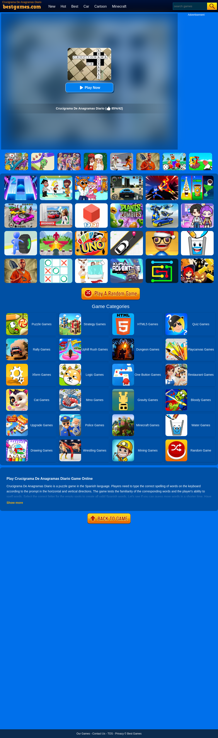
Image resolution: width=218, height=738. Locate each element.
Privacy (119, 733)
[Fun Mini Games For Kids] (91, 177)
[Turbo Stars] (20, 232)
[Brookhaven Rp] (56, 204)
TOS (110, 733)
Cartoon (100, 6)
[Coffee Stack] (197, 177)
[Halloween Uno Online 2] (91, 232)
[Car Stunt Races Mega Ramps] (20, 204)
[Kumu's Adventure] (126, 260)
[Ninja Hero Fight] (162, 177)
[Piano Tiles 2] (20, 177)
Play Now (89, 87)
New (51, 6)
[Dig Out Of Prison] (20, 260)
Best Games (134, 733)
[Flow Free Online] (162, 260)
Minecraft (119, 6)
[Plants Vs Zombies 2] (126, 204)
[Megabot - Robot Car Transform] (162, 204)
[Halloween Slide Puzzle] (197, 260)
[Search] (190, 6)
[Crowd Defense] (56, 232)
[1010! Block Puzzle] (91, 204)
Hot (63, 6)
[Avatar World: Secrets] (197, 204)
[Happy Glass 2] (197, 232)
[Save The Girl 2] (56, 177)
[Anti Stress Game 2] (162, 232)
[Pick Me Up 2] (126, 232)
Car (86, 6)
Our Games (83, 733)
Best (74, 6)
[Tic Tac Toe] (56, 260)
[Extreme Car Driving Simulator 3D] (126, 177)
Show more (15, 502)
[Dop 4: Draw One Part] (91, 260)
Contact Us (98, 733)
